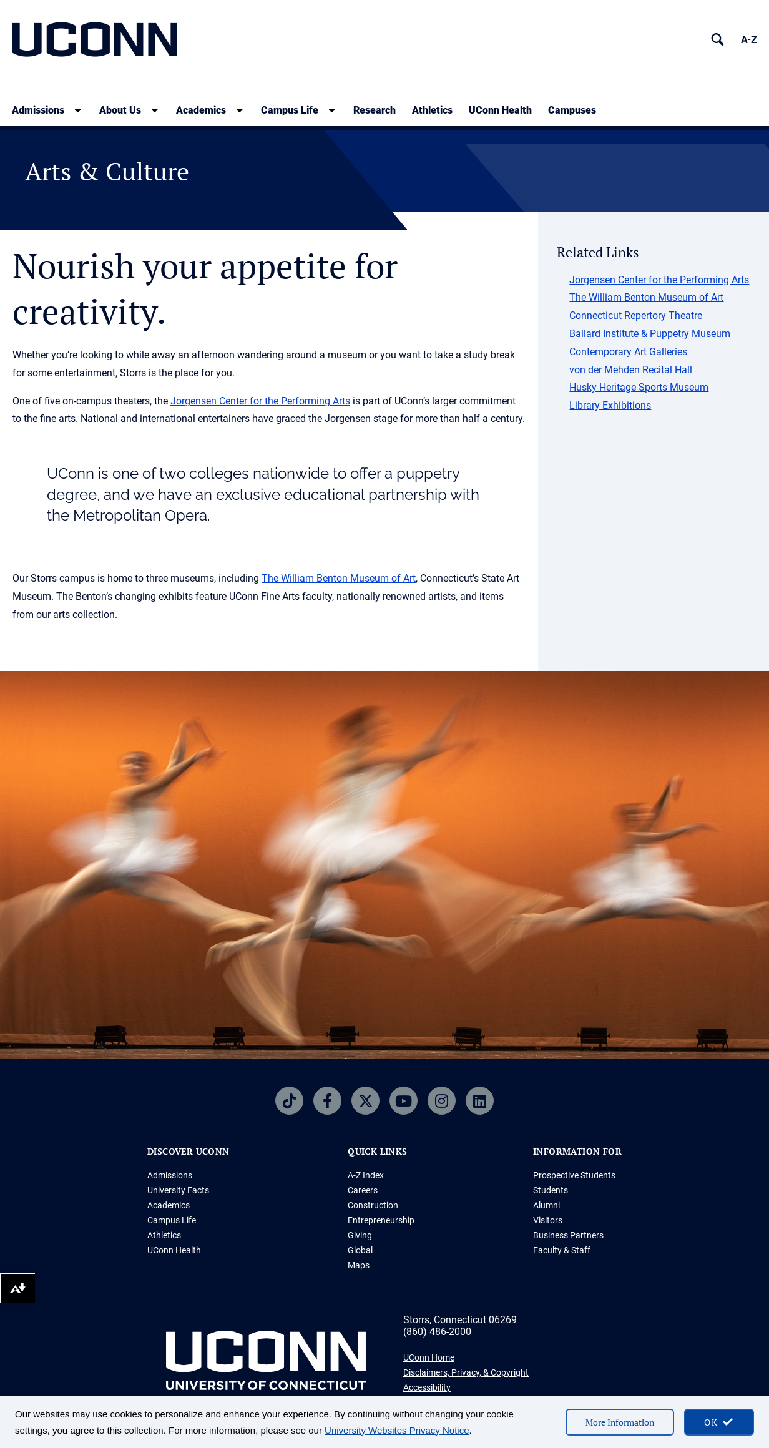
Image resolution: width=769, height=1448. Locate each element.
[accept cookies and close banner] (719, 1422)
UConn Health (500, 110)
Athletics (432, 110)
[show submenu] (78, 110)
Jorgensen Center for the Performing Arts (260, 401)
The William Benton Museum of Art (339, 578)
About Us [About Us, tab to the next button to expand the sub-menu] (120, 110)
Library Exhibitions (610, 405)
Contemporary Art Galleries (628, 352)
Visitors (547, 1220)
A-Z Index (366, 1175)
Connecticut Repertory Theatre (635, 315)
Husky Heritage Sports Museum (638, 387)
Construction (373, 1205)
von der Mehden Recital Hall (630, 370)
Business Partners (568, 1235)
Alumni (546, 1205)
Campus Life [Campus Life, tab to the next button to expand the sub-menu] (289, 110)
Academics (168, 1205)
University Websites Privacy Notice (397, 1430)
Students (550, 1190)
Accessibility (427, 1387)
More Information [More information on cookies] (619, 1422)
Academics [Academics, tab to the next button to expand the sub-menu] (201, 110)
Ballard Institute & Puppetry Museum (649, 334)
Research (374, 110)
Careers (363, 1190)
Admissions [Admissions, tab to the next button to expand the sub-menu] (38, 110)
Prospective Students (574, 1175)
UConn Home (428, 1357)
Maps (359, 1265)
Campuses (572, 110)
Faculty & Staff (561, 1250)
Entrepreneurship (381, 1220)
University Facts (178, 1190)
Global (360, 1250)
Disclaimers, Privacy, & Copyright (466, 1372)
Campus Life (171, 1220)
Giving (360, 1235)
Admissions (169, 1175)
